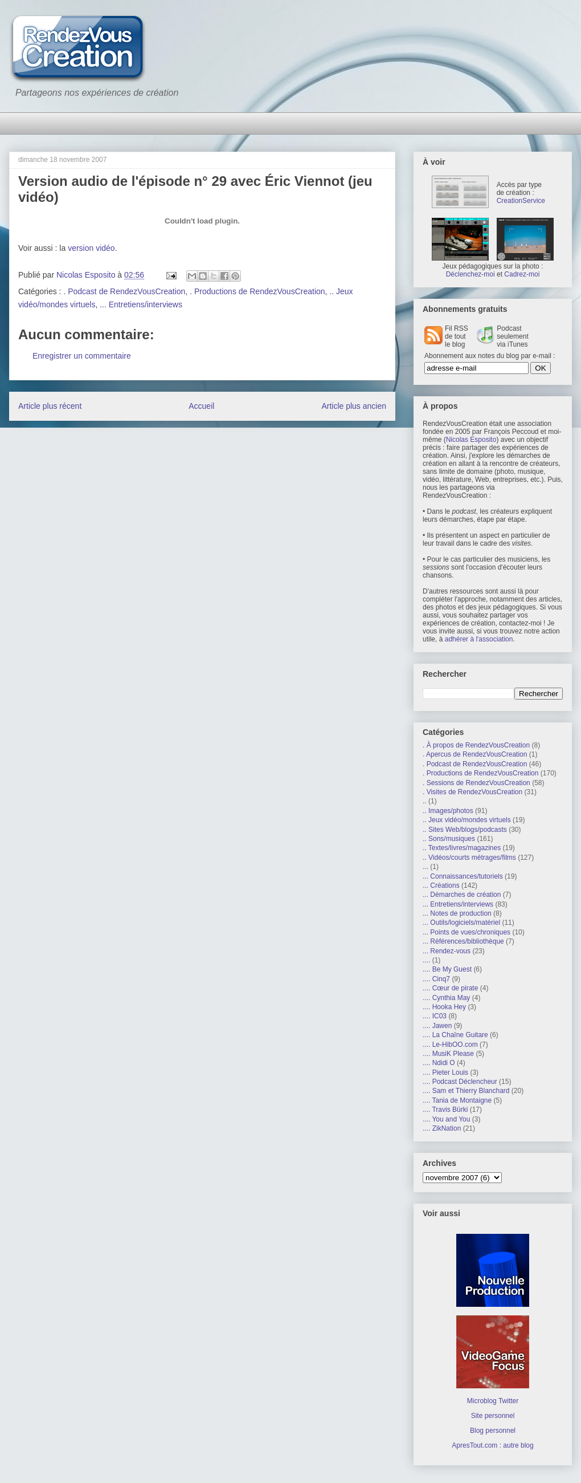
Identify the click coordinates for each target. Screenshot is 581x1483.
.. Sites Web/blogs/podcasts (465, 830)
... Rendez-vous (446, 951)
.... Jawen (437, 1026)
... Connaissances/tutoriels (463, 876)
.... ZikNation (442, 1128)
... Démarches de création (462, 895)
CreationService (521, 201)
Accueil (201, 406)
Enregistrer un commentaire (81, 355)
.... (426, 960)
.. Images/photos (448, 811)
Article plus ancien (353, 406)
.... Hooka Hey (444, 1007)
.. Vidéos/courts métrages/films (469, 858)
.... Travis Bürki (445, 1110)
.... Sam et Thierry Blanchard (466, 1091)
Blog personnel (492, 1431)
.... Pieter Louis (445, 1072)
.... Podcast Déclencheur (460, 1082)
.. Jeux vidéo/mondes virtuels (467, 820)
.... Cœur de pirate (450, 988)
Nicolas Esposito (471, 440)
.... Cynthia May (446, 998)
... (425, 867)
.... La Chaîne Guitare (455, 1035)
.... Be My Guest (447, 969)
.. (425, 801)
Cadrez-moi (521, 274)
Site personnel (493, 1416)
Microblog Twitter (492, 1401)
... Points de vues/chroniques (466, 932)
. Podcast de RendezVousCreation (124, 291)
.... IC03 (435, 1016)
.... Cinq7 (436, 979)
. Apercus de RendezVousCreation (475, 754)
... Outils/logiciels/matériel (461, 923)
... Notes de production (457, 913)
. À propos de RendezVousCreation (476, 745)
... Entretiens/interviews (141, 304)
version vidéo (91, 248)
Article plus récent (49, 406)
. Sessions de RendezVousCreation (476, 783)
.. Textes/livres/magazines (462, 848)
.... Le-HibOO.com (450, 1045)
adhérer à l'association (479, 639)
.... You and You (446, 1119)
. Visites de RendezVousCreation (472, 792)
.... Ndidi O (439, 1063)
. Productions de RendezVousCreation (257, 291)
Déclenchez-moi (470, 274)
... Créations (441, 885)
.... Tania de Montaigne (457, 1100)
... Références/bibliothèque (463, 941)
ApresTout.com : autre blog (492, 1445)
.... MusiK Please (448, 1054)
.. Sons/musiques (449, 839)
